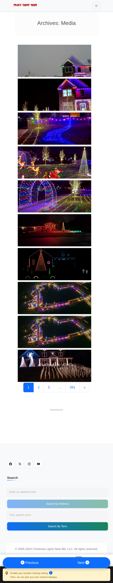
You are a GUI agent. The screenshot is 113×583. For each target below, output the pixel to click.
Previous (29, 562)
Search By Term (57, 526)
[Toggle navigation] (96, 5)
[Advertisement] (56, 421)
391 (72, 387)
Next (83, 562)
